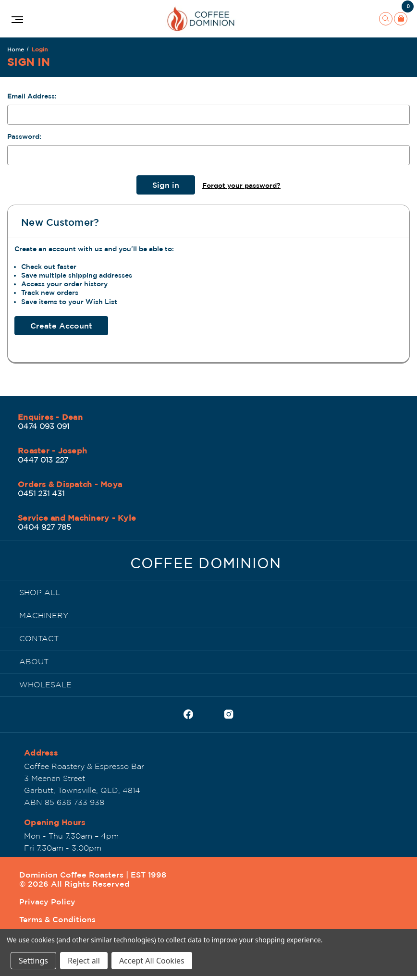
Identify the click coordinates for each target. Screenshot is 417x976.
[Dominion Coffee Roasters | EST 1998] (206, 566)
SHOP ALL (39, 592)
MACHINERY (43, 615)
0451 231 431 (41, 493)
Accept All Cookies (151, 960)
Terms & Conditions (57, 919)
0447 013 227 (43, 459)
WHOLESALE (45, 684)
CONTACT (39, 638)
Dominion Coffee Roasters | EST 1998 (92, 874)
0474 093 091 (43, 426)
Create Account (61, 325)
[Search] (385, 18)
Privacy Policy (47, 901)
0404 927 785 (44, 527)
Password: (24, 136)
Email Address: (32, 96)
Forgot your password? (241, 185)
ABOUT (34, 661)
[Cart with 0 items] (400, 18)
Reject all (84, 960)
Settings (33, 960)
